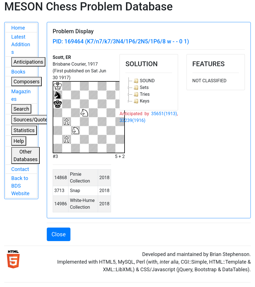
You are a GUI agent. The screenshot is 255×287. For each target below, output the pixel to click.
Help (19, 141)
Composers (26, 81)
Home (18, 28)
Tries (141, 94)
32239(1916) (132, 120)
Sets (140, 87)
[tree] (148, 90)
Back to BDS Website (20, 185)
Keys (140, 101)
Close (59, 234)
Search (21, 109)
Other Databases (25, 155)
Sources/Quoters (33, 120)
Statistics (24, 130)
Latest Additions (20, 44)
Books (18, 72)
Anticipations (28, 62)
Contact (20, 169)
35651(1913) (164, 113)
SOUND (143, 80)
